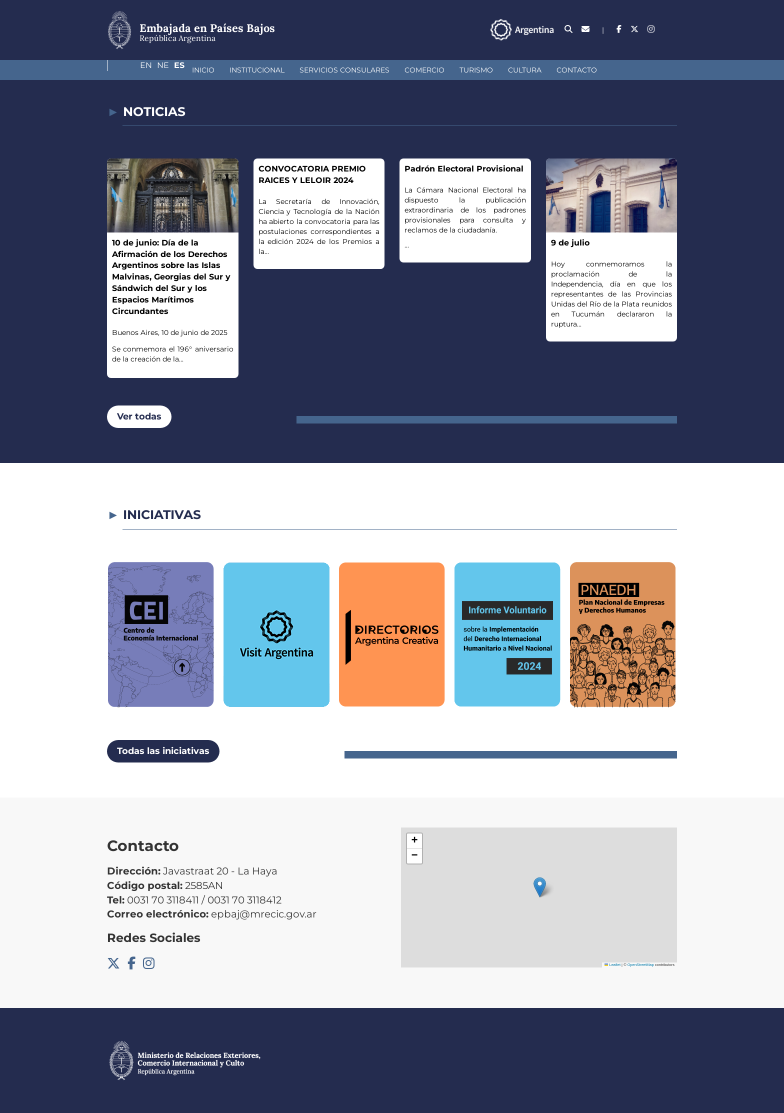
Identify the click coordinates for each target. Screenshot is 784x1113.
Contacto (506, 70)
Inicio (133, 70)
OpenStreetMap (641, 964)
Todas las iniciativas (163, 751)
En (630, 29)
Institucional (187, 70)
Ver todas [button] (139, 416)
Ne (652, 29)
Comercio (354, 70)
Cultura (455, 70)
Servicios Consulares (275, 70)
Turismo (406, 70)
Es (671, 29)
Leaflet (612, 964)
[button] (540, 887)
